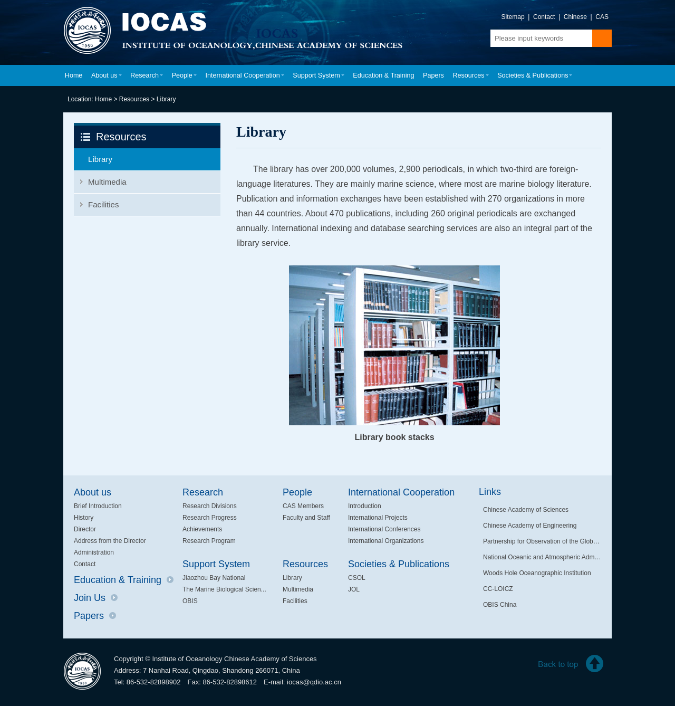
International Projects (378, 517)
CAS (602, 17)
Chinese (575, 17)
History (83, 517)
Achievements (202, 529)
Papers (433, 75)
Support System (318, 75)
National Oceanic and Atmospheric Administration (542, 557)
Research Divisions (209, 506)
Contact (544, 17)
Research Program (209, 541)
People (184, 75)
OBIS (190, 601)
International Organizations (385, 541)
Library (166, 99)
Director (85, 529)
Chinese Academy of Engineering (529, 525)
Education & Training (383, 75)
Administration (94, 552)
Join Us (96, 598)
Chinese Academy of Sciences (525, 509)
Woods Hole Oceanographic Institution (537, 573)
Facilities (103, 204)
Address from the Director (110, 541)
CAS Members (303, 506)
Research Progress (209, 517)
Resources (470, 75)
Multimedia (107, 181)
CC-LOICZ (498, 589)
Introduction (364, 506)
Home (74, 75)
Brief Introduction (98, 506)
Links (490, 491)
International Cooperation (244, 75)
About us (106, 75)
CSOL (356, 577)
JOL (354, 589)
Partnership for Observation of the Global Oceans (542, 541)
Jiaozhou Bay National (213, 577)
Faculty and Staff (306, 517)
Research (146, 75)
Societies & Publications (534, 75)
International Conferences (384, 529)
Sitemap (513, 17)
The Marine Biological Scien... (224, 589)
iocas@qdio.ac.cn (314, 682)
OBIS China (499, 604)
